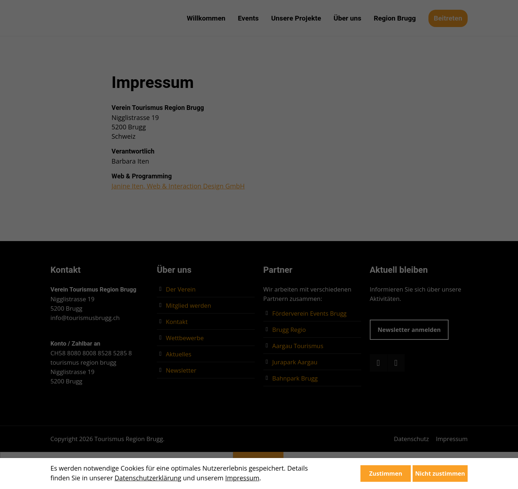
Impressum (242, 478)
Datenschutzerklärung (147, 478)
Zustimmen (385, 473)
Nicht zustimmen (440, 473)
